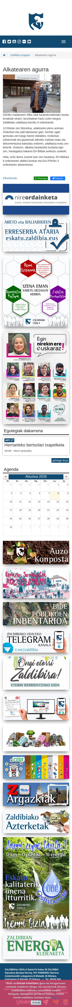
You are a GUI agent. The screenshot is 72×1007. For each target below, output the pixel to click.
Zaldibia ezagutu (20, 55)
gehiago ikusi (60, 460)
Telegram (57, 178)
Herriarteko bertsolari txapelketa (34, 445)
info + (55, 997)
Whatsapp (41, 178)
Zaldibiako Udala (17, 6)
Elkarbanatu (10, 178)
